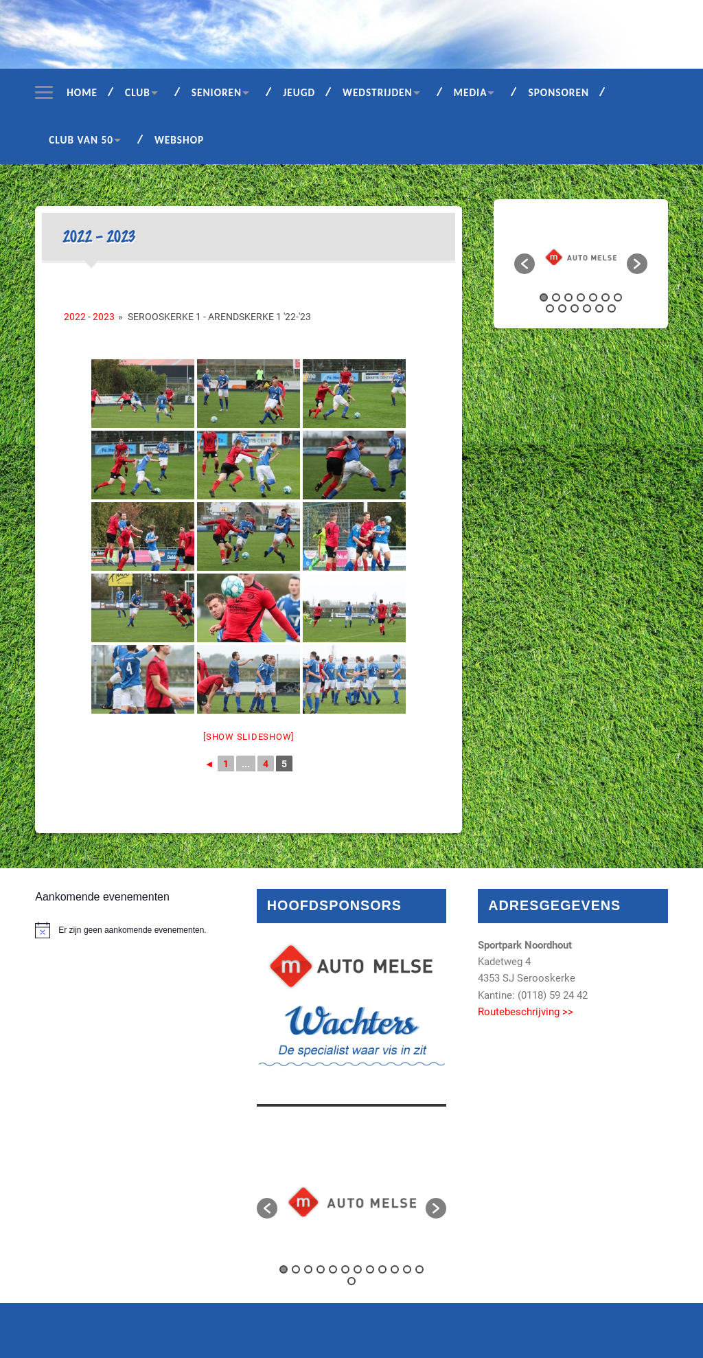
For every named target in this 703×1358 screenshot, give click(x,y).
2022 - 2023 (89, 316)
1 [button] (544, 297)
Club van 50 (81, 139)
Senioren (217, 92)
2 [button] (556, 297)
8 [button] (550, 308)
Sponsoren (558, 92)
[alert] (129, 930)
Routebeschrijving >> (525, 1012)
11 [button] (587, 308)
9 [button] (562, 308)
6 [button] (605, 297)
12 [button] (599, 308)
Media (470, 92)
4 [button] (581, 297)
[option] (580, 257)
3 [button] (568, 297)
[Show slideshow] (248, 737)
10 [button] (575, 308)
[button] (524, 263)
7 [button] (618, 297)
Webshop (179, 139)
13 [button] (612, 308)
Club (137, 92)
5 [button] (593, 297)
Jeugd (299, 92)
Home (82, 92)
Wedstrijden (378, 92)
